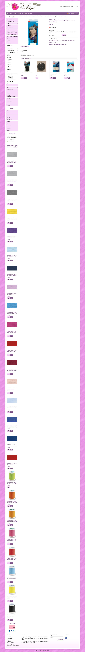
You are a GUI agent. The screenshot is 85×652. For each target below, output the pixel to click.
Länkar (8, 121)
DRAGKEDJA (12, 98)
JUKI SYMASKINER (12, 19)
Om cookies (9, 126)
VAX (8, 83)
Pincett (8, 47)
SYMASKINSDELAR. (12, 21)
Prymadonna (10, 78)
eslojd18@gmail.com (11, 139)
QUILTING (12, 41)
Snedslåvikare (12, 48)
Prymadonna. (12, 74)
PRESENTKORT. (10, 100)
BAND (12, 23)
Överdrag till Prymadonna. (10, 77)
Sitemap (8, 105)
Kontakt (30, 13)
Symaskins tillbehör (12, 52)
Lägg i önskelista (24, 46)
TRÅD (12, 87)
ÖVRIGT (12, 93)
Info (8, 166)
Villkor (11, 13)
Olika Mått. (9, 64)
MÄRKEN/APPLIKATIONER (12, 36)
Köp (11, 166)
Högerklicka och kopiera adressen (27, 55)
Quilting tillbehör (10, 27)
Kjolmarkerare (10, 81)
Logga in (8, 130)
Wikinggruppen (46, 650)
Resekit (8, 67)
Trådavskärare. (10, 45)
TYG (12, 85)
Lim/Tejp (9, 62)
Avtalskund (9, 128)
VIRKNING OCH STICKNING (12, 90)
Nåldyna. (9, 69)
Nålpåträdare (10, 61)
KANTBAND (12, 25)
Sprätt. (8, 55)
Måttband (9, 57)
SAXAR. (12, 103)
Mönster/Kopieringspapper (12, 73)
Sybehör (9, 54)
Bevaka (64, 35)
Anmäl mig (60, 639)
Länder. (8, 110)
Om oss (15, 13)
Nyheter (19, 13)
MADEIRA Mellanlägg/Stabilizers (11, 96)
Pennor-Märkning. (12, 50)
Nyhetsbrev (24, 13)
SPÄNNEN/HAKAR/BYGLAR (12, 32)
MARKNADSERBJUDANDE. (12, 34)
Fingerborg (9, 59)
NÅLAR (12, 38)
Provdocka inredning (12, 80)
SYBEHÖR (12, 43)
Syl (7, 71)
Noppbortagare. (10, 66)
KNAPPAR (12, 30)
